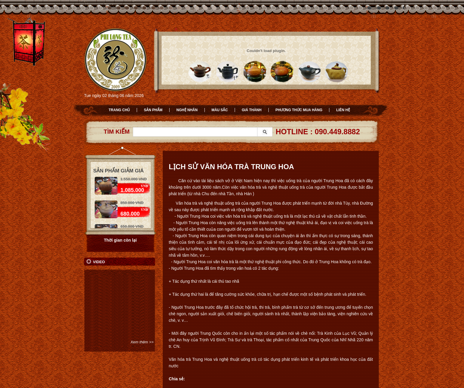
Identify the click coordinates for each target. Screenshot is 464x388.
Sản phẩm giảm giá (118, 171)
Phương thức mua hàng (299, 110)
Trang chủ (119, 110)
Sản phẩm (153, 110)
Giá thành (252, 110)
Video (99, 262)
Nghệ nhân (187, 110)
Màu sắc (220, 110)
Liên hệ (343, 110)
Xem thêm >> (142, 342)
